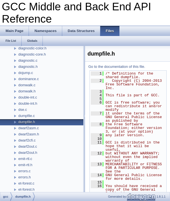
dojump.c (25, 73)
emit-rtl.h (25, 165)
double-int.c (27, 97)
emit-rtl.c (25, 159)
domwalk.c (26, 85)
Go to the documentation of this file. (116, 66)
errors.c (24, 171)
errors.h (24, 177)
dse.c (22, 109)
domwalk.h (27, 91)
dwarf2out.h (27, 152)
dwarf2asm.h (28, 134)
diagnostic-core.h (32, 54)
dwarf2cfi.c (27, 140)
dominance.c (28, 79)
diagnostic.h (28, 66)
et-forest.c (26, 183)
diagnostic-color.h (32, 48)
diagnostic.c (28, 60)
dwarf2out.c (27, 146)
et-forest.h (26, 189)
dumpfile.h (26, 122)
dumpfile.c (26, 116)
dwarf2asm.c (28, 128)
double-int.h (27, 103)
